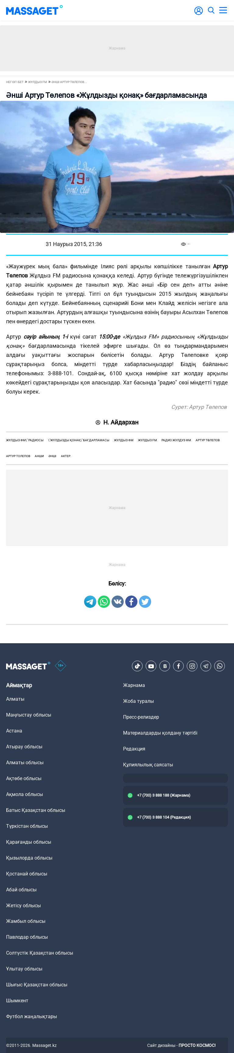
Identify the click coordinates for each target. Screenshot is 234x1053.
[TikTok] (137, 666)
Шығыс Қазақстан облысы (36, 985)
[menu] (223, 10)
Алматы (15, 699)
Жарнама (134, 685)
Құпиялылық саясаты (148, 765)
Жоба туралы (138, 701)
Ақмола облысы (24, 794)
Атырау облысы (24, 747)
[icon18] (60, 666)
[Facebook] (179, 666)
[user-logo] (199, 14)
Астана (14, 731)
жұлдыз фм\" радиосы (25, 440)
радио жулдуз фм (176, 440)
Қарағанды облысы (28, 842)
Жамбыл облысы (25, 921)
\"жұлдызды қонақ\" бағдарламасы (78, 440)
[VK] (165, 666)
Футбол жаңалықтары (31, 1016)
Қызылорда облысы (29, 858)
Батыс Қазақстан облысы (35, 810)
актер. (66, 456)
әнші (52, 456)
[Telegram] (206, 666)
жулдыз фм (123, 440)
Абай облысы (21, 890)
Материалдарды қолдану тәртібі (160, 733)
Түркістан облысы (27, 826)
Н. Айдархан (117, 422)
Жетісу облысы (23, 905)
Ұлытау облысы (24, 969)
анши (39, 456)
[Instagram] (192, 666)
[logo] (34, 10)
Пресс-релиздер (141, 717)
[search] (211, 10)
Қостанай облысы (26, 874)
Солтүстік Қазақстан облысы (39, 953)
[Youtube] (151, 666)
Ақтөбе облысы (23, 778)
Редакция (134, 749)
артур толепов (18, 456)
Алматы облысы (25, 762)
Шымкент (17, 1000)
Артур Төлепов (208, 440)
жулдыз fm (147, 440)
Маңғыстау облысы (28, 715)
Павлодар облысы (27, 937)
